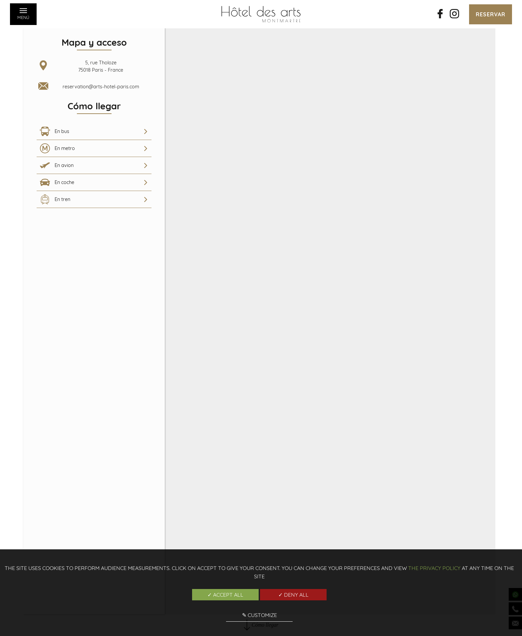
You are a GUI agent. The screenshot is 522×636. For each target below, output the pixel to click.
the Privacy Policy (434, 568)
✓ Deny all (293, 594)
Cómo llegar (261, 228)
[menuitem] (94, 131)
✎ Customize (259, 615)
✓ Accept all (225, 594)
